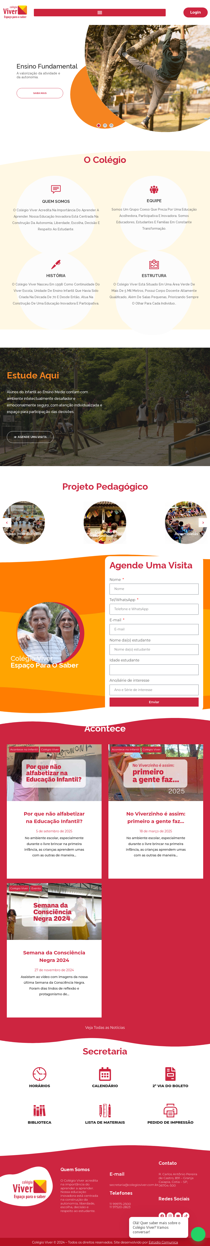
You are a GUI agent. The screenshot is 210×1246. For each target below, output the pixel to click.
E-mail (116, 629)
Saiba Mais (40, 93)
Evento (36, 899)
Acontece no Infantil (24, 760)
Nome (116, 588)
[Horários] (39, 1079)
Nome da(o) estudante (130, 649)
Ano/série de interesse (129, 689)
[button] (100, 12)
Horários (39, 1091)
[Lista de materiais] (105, 1115)
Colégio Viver (50, 760)
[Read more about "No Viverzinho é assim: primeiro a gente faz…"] (155, 783)
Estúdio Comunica (163, 1242)
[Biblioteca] (39, 1115)
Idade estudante (125, 669)
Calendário (105, 1091)
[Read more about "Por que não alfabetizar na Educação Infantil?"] (54, 783)
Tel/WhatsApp (123, 609)
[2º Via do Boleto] (170, 1079)
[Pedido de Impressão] (170, 1115)
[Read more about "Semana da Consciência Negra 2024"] (54, 922)
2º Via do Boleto (170, 1091)
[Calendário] (105, 1079)
